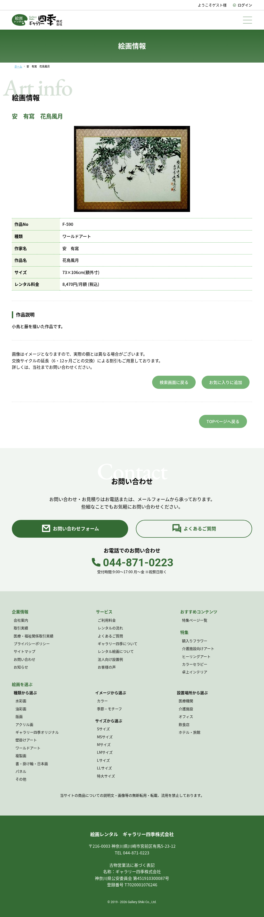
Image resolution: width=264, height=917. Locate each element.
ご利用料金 (107, 620)
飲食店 (184, 724)
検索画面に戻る (174, 382)
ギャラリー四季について (117, 643)
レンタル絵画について (116, 651)
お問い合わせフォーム (70, 528)
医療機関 (186, 701)
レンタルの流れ (110, 628)
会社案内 (21, 620)
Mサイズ (104, 744)
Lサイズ (103, 760)
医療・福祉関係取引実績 (33, 635)
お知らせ (21, 667)
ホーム (18, 66)
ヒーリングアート (196, 656)
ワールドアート (27, 747)
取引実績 (21, 628)
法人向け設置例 (110, 659)
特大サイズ (106, 775)
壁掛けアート (26, 740)
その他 (20, 779)
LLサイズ (104, 767)
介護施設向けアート (198, 648)
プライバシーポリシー (32, 643)
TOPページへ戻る (223, 421)
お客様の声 (107, 667)
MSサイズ (105, 736)
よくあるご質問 (194, 528)
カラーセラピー (194, 664)
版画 (19, 716)
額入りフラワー (194, 640)
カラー (102, 701)
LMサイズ (105, 752)
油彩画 (20, 708)
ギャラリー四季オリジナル (37, 732)
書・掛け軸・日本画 (31, 763)
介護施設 (186, 708)
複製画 (20, 755)
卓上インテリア (194, 672)
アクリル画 (24, 724)
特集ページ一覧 (194, 620)
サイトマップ (24, 651)
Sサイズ (103, 729)
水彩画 (20, 701)
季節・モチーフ (109, 708)
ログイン (242, 4)
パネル (20, 771)
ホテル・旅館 (189, 732)
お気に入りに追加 (225, 382)
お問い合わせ (24, 659)
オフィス (186, 716)
